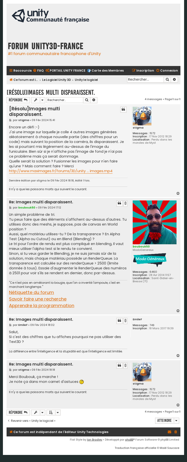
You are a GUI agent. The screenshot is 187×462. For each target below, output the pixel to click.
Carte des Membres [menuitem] (108, 70)
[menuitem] (38, 70)
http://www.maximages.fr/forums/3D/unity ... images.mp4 (60, 171)
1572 (152, 133)
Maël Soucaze (169, 448)
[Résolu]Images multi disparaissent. (51, 92)
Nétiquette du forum (31, 292)
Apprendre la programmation (41, 305)
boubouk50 (141, 246)
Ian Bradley (94, 440)
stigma (138, 127)
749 (152, 325)
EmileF (137, 319)
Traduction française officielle (135, 448)
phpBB (129, 440)
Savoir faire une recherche (37, 299)
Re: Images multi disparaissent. (41, 202)
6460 (153, 271)
